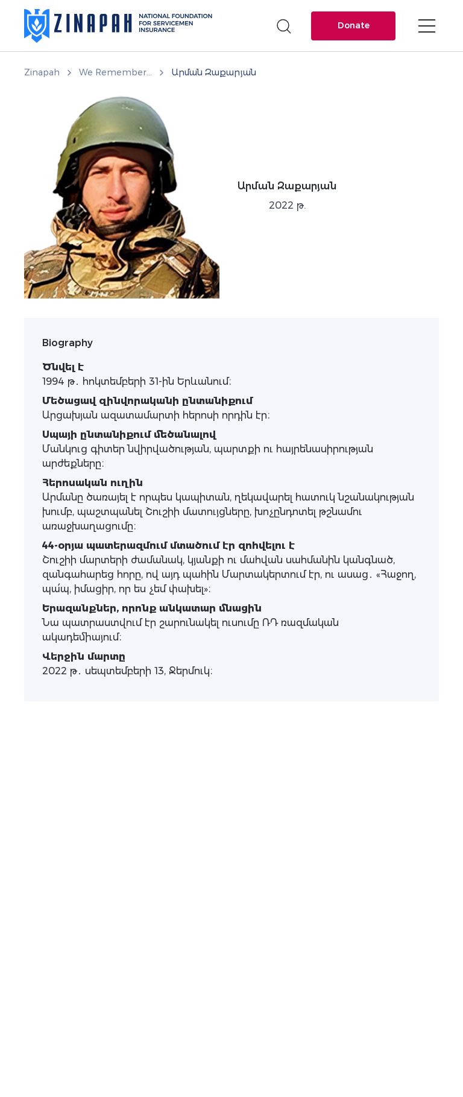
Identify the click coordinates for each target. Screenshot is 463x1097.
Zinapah (42, 72)
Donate (354, 25)
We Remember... (115, 72)
